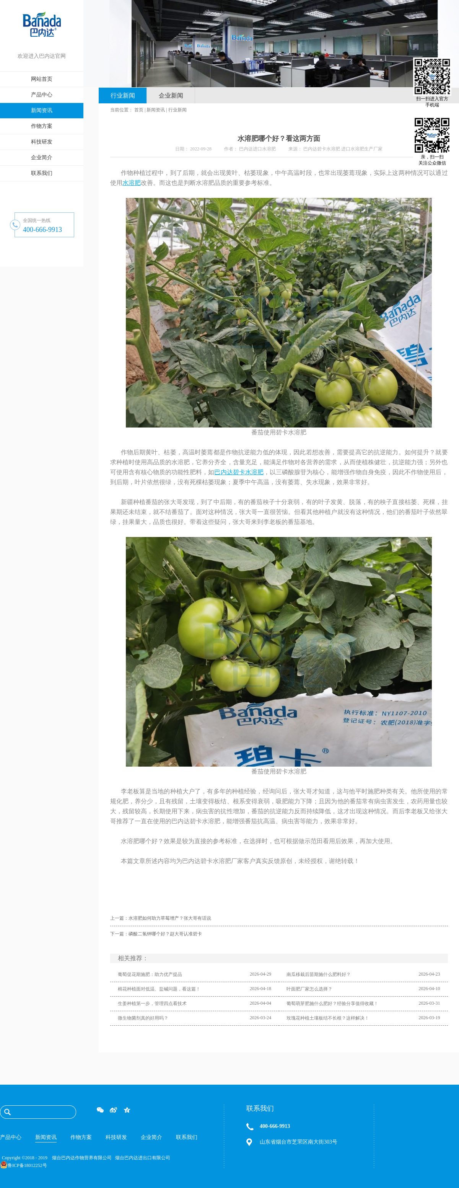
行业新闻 (177, 110)
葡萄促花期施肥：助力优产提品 (150, 974)
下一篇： (156, 934)
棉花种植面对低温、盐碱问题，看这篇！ (159, 989)
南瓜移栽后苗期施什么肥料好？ (318, 974)
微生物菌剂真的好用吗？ (143, 1018)
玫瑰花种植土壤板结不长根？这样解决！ (327, 1018)
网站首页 (41, 79)
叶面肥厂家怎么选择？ (309, 989)
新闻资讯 (155, 110)
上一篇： (160, 918)
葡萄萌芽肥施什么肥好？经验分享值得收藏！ (332, 1003)
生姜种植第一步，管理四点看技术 (152, 1003)
